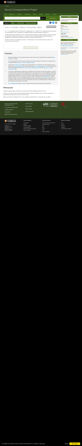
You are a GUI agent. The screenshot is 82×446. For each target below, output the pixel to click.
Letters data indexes (29, 111)
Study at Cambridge (27, 120)
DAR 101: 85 (63, 34)
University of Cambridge (10, 107)
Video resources (28, 108)
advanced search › (53, 18)
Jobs (43, 130)
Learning (40, 14)
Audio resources (28, 106)
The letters (19, 14)
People (34, 14)
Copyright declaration (9, 109)
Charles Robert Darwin (65, 32)
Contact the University (8, 126)
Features (62, 124)
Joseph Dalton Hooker (65, 29)
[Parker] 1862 (18, 60)
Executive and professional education (29, 128)
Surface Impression (13, 114)
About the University (46, 120)
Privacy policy (7, 111)
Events (43, 128)
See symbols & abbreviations (69, 37)
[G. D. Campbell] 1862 (39, 61)
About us (54, 14)
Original (12, 23)
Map (43, 125)
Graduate (25, 124)
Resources (48, 14)
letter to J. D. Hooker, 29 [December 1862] (25, 58)
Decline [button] (66, 443)
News (43, 127)
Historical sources (29, 103)
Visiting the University (46, 124)
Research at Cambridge (65, 120)
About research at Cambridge (66, 128)
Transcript (7, 23)
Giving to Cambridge (45, 131)
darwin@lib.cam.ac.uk (9, 105)
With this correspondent (31, 23)
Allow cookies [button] (75, 443)
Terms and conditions (8, 130)
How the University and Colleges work (48, 122)
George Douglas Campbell (19, 61)
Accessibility (7, 128)
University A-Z (7, 125)
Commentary (27, 14)
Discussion (63, 125)
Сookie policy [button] (42, 443)
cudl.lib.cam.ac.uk (64, 54)
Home (5, 6)
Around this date (20, 23)
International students (27, 125)
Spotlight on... (63, 127)
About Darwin (11, 14)
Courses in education (27, 130)
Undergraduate (26, 122)
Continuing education (27, 127)
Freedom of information (9, 129)
